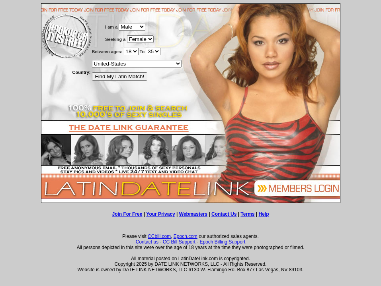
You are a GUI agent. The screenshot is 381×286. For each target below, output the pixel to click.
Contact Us (223, 214)
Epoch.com (185, 236)
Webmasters (193, 214)
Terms (247, 214)
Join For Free (127, 214)
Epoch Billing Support (223, 242)
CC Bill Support (179, 242)
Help (264, 214)
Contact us (147, 242)
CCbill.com (159, 236)
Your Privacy (160, 214)
